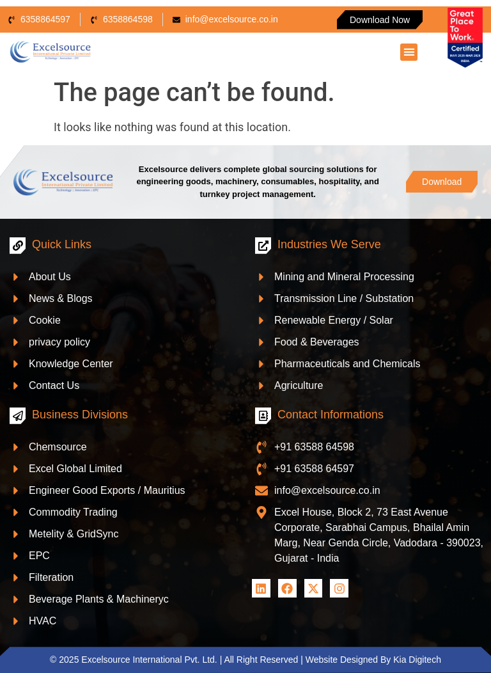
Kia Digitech (417, 659)
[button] (408, 52)
